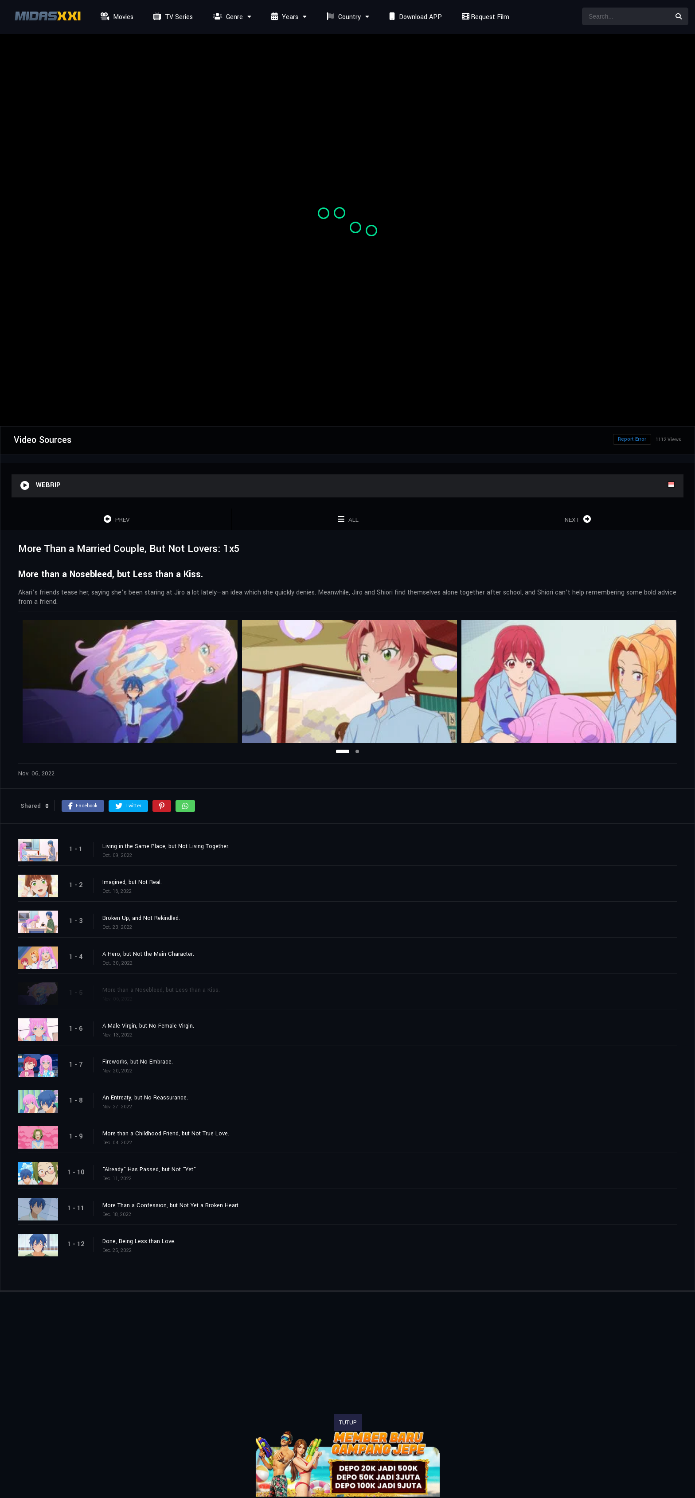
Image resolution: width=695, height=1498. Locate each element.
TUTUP (348, 1423)
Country (342, 17)
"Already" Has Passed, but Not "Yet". (149, 1169)
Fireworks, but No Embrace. (137, 1062)
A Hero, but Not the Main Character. (148, 954)
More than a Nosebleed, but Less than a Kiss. (161, 990)
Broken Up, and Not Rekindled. (141, 918)
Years (283, 17)
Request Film (484, 17)
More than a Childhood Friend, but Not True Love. (165, 1134)
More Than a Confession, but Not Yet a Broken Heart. (171, 1205)
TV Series (172, 17)
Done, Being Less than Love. (139, 1241)
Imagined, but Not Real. (132, 882)
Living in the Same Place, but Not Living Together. (166, 846)
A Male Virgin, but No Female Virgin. (148, 1026)
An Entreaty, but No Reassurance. (145, 1098)
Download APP (414, 17)
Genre (227, 17)
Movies (115, 17)
